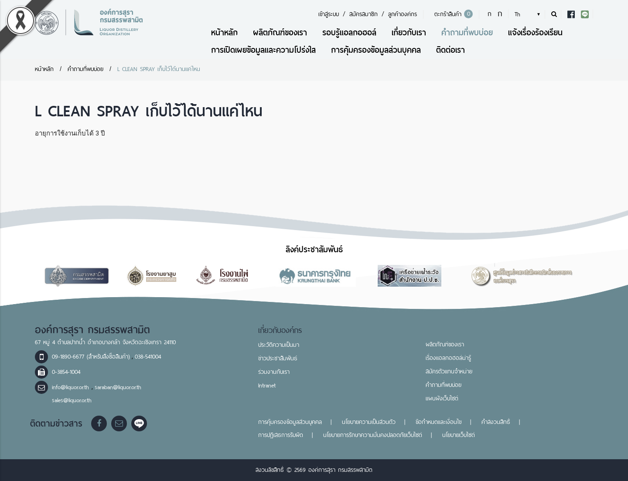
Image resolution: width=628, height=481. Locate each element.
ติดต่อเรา (450, 50)
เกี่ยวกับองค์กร (280, 330)
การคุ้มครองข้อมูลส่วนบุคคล (376, 50)
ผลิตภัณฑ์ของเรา (280, 32)
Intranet (267, 385)
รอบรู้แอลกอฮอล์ (349, 32)
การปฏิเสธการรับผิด (280, 435)
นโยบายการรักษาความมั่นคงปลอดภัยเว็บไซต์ (372, 435)
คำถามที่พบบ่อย (467, 32)
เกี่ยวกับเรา (409, 32)
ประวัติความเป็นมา (278, 345)
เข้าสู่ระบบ (328, 14)
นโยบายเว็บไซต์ (458, 435)
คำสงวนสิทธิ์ (495, 422)
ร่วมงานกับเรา (274, 372)
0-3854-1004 (66, 372)
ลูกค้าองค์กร (402, 14)
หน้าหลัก (224, 32)
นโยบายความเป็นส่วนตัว (369, 422)
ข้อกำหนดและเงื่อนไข (438, 422)
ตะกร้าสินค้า (452, 14)
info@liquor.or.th (72, 387)
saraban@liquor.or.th (118, 387)
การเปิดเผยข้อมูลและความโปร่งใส (263, 50)
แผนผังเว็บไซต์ (442, 398)
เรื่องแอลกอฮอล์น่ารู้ (448, 358)
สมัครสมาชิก (363, 14)
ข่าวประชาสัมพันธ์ (277, 358)
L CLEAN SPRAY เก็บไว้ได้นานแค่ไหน (160, 69)
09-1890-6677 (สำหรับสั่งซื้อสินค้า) (91, 357)
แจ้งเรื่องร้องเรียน (535, 32)
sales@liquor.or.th (72, 400)
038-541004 (148, 357)
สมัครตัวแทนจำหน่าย (449, 371)
